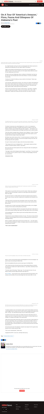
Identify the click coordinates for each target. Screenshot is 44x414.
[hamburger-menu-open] (2, 1)
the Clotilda (8, 273)
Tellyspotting (27, 404)
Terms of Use (36, 404)
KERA (17, 404)
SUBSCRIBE (22, 390)
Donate (40, 1)
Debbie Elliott (7, 22)
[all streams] (42, 5)
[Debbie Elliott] (3, 345)
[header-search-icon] (35, 1)
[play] (2, 4)
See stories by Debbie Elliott (11, 349)
